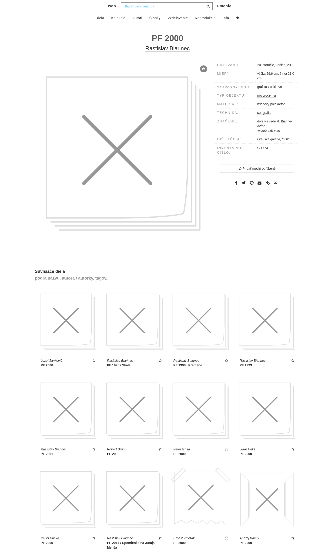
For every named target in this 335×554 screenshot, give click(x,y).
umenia (224, 15)
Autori (137, 27)
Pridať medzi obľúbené (257, 178)
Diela (100, 27)
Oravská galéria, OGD (273, 148)
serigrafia (264, 122)
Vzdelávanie (178, 27)
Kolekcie (118, 27)
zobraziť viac (268, 140)
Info (226, 27)
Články (155, 27)
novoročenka (266, 105)
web (112, 15)
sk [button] (300, 7)
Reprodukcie (205, 27)
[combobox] (167, 16)
